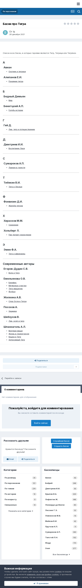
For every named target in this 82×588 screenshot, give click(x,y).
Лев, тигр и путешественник (22, 129)
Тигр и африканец (17, 254)
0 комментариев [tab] (14, 389)
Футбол (12, 291)
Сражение (13, 225)
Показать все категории (20, 511)
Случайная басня (61, 441)
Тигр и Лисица (15, 187)
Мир (10, 100)
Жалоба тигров (16, 206)
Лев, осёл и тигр (16, 321)
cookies (58, 571)
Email (10, 459)
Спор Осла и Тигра (17, 301)
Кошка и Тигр (15, 337)
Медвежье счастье (17, 285)
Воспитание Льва (17, 148)
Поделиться (41, 360)
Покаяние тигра (16, 81)
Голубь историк (16, 110)
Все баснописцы (61, 554)
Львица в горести (17, 167)
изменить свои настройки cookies (43, 574)
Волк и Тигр (14, 273)
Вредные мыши (16, 331)
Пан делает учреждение (20, 235)
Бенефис (13, 282)
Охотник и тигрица (17, 71)
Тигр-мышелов (16, 288)
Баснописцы (51, 470)
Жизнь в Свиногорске (19, 334)
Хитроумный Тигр (17, 340)
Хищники (13, 311)
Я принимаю (41, 583)
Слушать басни (61, 446)
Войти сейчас (41, 423)
